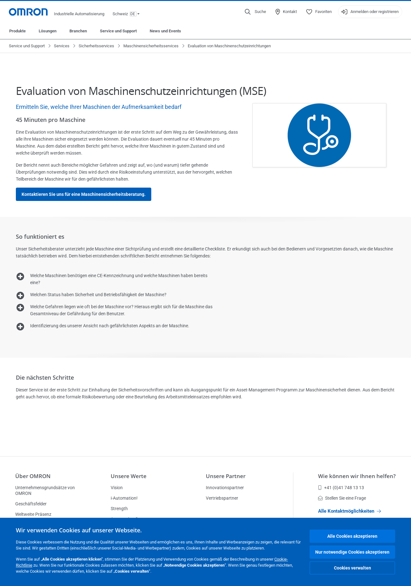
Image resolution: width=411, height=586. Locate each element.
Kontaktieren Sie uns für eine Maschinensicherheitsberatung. (84, 194)
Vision (117, 487)
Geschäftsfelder (31, 503)
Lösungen (47, 31)
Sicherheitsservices (96, 45)
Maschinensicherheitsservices (151, 45)
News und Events (165, 31)
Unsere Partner (225, 476)
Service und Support (118, 31)
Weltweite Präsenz (33, 514)
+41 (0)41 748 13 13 (341, 487)
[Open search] (255, 12)
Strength (119, 508)
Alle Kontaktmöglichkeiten (349, 511)
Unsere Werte (129, 476)
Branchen (78, 31)
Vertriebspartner (222, 498)
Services (61, 45)
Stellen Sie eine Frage (342, 498)
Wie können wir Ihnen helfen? (357, 476)
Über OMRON (32, 476)
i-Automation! (124, 498)
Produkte (17, 31)
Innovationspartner (225, 487)
